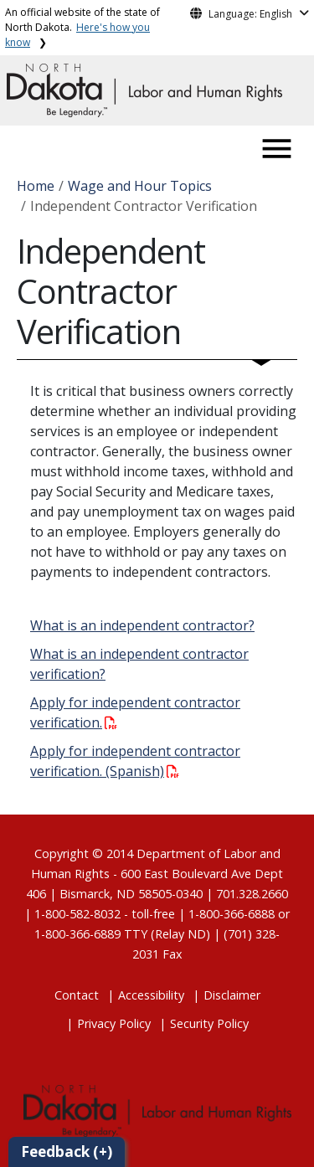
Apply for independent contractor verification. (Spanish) (135, 761)
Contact (76, 995)
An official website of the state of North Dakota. (82, 27)
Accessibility (151, 995)
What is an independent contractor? (142, 625)
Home (35, 186)
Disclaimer (231, 995)
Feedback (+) (66, 1151)
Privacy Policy (114, 1023)
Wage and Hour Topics (140, 186)
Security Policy (209, 1023)
